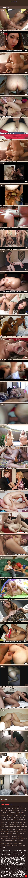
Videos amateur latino (14, 860)
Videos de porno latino (5, 860)
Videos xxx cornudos (14, 876)
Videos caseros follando (15, 870)
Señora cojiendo (4, 873)
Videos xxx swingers (5, 876)
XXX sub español (11, 873)
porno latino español (12, 845)
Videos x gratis (10, 867)
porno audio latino (13, 829)
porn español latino (16, 822)
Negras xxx (14, 856)
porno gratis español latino (12, 838)
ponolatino (7, 822)
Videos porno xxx (4, 872)
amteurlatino (15, 808)
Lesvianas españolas (8, 864)
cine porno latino (15, 812)
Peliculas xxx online (14, 852)
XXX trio (22, 870)
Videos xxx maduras (5, 852)
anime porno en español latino (12, 810)
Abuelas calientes (8, 853)
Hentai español (9, 871)
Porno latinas (23, 868)
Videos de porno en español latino (15, 855)
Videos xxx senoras (12, 869)
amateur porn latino (6, 808)
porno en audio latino (12, 833)
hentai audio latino (21, 815)
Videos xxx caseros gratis (14, 868)
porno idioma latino (9, 840)
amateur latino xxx (17, 806)
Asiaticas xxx (22, 860)
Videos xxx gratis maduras (21, 852)
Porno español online (12, 872)
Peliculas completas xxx (5, 858)
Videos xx (22, 871)
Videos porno (20, 861)
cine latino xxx (6, 812)
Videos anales (11, 865)
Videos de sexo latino (11, 852)
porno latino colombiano (7, 843)
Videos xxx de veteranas (13, 863)
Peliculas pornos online (13, 859)
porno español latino (6, 836)
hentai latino (12, 817)
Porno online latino (21, 875)
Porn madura (13, 862)
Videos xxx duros (4, 869)
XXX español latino (10, 866)
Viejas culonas (4, 852)
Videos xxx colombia (15, 858)
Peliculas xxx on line (19, 866)
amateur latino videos (6, 806)
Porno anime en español (20, 854)
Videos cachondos (13, 861)
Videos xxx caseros (22, 859)
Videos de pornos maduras (8, 874)
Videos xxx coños (16, 871)
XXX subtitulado (21, 872)
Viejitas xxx (11, 854)
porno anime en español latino (12, 826)
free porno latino (11, 815)
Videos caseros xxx (5, 861)
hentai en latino (4, 817)
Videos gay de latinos (16, 853)
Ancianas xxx (3, 857)
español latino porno (13, 813)
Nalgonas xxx (17, 874)
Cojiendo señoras (4, 863)
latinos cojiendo (14, 819)
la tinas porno (20, 817)
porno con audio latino (16, 831)
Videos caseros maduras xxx (12, 857)
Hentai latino (21, 876)
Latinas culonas (8, 856)
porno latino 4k (19, 840)
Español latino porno (20, 862)
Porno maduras (6, 870)
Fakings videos (21, 856)
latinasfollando (5, 819)
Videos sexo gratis (19, 865)
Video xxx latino (4, 855)
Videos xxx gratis (19, 873)
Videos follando (6, 868)
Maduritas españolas (17, 864)
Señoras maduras (22, 857)
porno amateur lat (13, 824)
